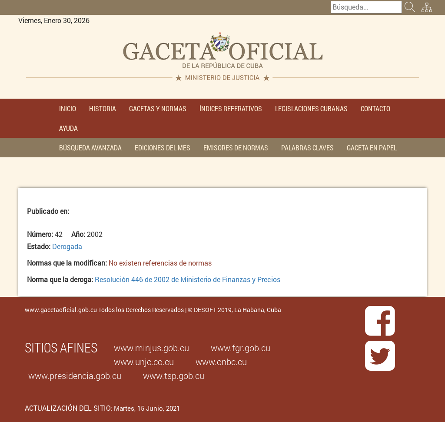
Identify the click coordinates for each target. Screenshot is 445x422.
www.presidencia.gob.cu (74, 375)
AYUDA (68, 128)
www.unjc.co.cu (144, 361)
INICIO (67, 108)
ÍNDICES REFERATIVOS (230, 108)
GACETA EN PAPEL (372, 147)
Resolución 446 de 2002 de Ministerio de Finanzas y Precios (187, 279)
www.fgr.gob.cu (240, 347)
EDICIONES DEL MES (162, 147)
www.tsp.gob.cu (173, 375)
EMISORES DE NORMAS (235, 147)
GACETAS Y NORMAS (157, 108)
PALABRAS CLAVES (307, 147)
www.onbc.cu (221, 361)
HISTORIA (102, 108)
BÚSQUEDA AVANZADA (90, 147)
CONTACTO (375, 108)
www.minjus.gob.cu (151, 347)
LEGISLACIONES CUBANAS (311, 108)
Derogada (67, 246)
